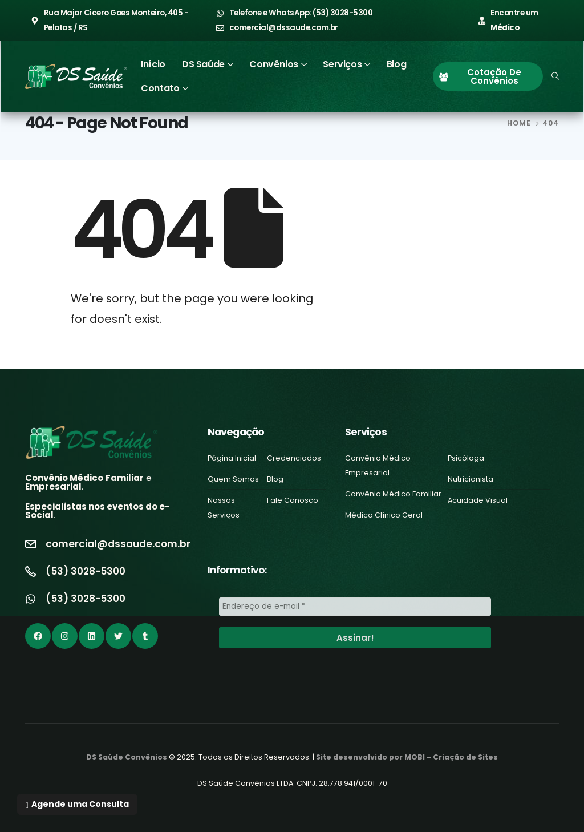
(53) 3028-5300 (85, 571)
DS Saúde (203, 64)
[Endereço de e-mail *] (355, 606)
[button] (77, 804)
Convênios (273, 64)
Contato (160, 88)
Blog (396, 64)
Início (153, 64)
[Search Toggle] (556, 77)
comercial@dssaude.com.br (118, 544)
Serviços (342, 64)
